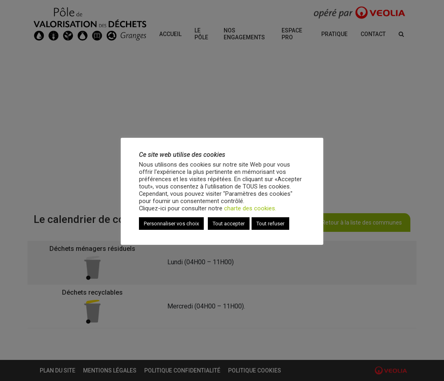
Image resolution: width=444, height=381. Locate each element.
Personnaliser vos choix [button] (171, 223)
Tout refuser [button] (270, 223)
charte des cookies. (250, 208)
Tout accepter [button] (229, 223)
